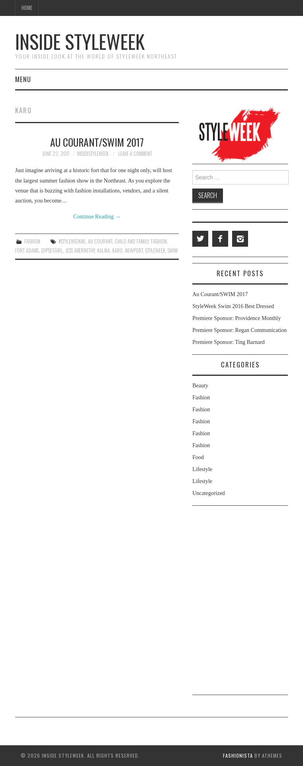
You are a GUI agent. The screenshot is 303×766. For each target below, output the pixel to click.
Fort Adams (27, 250)
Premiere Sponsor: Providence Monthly (236, 318)
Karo (117, 250)
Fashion (32, 241)
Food (198, 457)
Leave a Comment (135, 153)
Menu (23, 79)
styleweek (155, 250)
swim (173, 250)
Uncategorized (208, 493)
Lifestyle (202, 469)
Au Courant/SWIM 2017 (97, 141)
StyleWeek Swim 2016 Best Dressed (233, 306)
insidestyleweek (93, 153)
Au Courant (100, 241)
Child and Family (132, 241)
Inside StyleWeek (80, 41)
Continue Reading (97, 217)
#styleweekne (72, 241)
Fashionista (238, 755)
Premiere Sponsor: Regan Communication (239, 330)
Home (27, 8)
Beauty (200, 386)
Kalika (103, 250)
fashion (159, 241)
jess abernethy (80, 250)
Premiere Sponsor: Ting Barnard (228, 342)
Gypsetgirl (52, 250)
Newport (134, 250)
